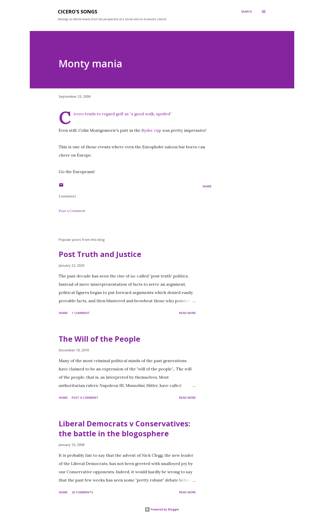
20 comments (82, 492)
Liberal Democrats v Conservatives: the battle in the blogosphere (124, 429)
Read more (187, 313)
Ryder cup (151, 130)
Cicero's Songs (77, 11)
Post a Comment (72, 211)
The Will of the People (99, 339)
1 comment (81, 313)
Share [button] (207, 186)
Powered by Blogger (162, 509)
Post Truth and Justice (100, 254)
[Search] (246, 11)
